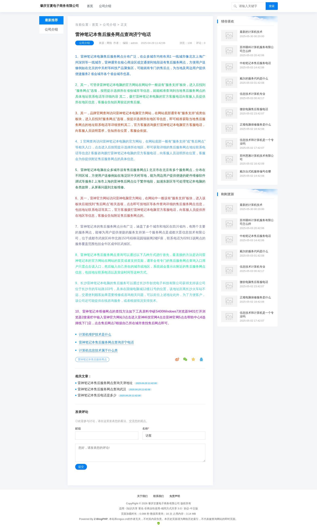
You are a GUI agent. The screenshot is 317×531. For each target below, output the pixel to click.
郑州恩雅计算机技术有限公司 (257, 157)
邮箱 (78, 428)
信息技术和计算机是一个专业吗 (257, 141)
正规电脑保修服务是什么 (255, 124)
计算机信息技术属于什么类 (98, 350)
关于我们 (142, 496)
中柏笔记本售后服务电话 (255, 63)
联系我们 (158, 496)
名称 (145, 428)
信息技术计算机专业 (252, 93)
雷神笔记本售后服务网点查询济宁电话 (106, 342)
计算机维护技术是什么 (95, 334)
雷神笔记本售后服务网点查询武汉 (102, 389)
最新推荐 (51, 20)
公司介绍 (105, 6)
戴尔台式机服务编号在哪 (255, 171)
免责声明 (174, 496)
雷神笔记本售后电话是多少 (97, 395)
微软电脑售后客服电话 (254, 109)
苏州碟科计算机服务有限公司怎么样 (257, 48)
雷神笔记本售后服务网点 (92, 359)
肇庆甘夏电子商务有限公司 (164, 503)
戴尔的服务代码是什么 (254, 78)
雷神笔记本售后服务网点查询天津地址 (105, 383)
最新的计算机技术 (251, 31)
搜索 (272, 6)
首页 (90, 6)
